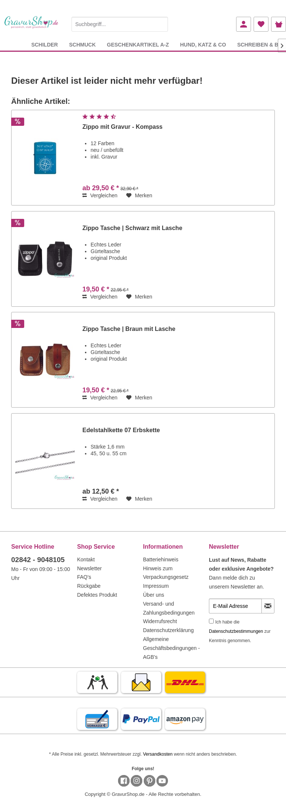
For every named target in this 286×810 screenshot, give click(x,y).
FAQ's (84, 577)
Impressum (156, 586)
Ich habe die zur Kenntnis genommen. (239, 631)
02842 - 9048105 (38, 560)
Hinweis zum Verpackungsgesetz (165, 572)
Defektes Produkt (97, 595)
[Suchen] (160, 24)
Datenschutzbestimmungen (236, 631)
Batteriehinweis (160, 559)
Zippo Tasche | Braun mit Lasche (128, 329)
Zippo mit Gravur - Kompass (122, 127)
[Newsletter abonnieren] (267, 606)
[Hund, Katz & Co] (202, 44)
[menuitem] (120, 23)
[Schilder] (45, 44)
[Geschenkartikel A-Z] (137, 44)
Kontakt (86, 559)
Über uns (153, 595)
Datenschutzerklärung (168, 630)
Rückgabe (89, 586)
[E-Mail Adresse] (235, 606)
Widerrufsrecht (160, 621)
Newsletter (89, 568)
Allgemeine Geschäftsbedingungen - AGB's (171, 648)
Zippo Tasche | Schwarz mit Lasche (132, 228)
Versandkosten (157, 754)
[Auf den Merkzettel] (139, 195)
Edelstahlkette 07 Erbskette (121, 430)
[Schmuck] (82, 44)
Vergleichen (99, 195)
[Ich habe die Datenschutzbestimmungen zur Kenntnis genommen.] (211, 621)
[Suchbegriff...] (120, 24)
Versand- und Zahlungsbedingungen (169, 608)
